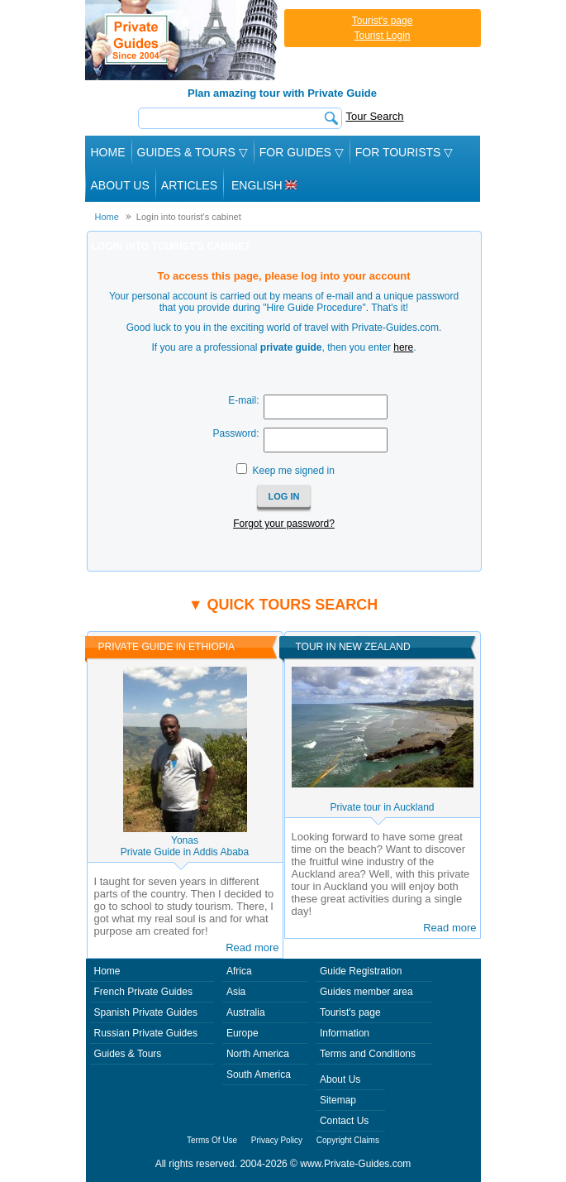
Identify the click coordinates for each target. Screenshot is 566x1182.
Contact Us (344, 1121)
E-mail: (243, 400)
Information (344, 1033)
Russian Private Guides (145, 1033)
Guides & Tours (128, 1054)
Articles (189, 185)
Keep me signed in (293, 470)
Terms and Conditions (368, 1054)
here (403, 347)
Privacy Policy (276, 1140)
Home (108, 152)
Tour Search (375, 116)
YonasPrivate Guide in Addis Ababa (185, 846)
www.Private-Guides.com (355, 1164)
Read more (252, 947)
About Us (120, 185)
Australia (245, 1012)
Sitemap (338, 1100)
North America (257, 1054)
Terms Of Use (212, 1140)
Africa (239, 971)
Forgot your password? (284, 523)
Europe (242, 1033)
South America (258, 1074)
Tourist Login (382, 35)
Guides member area (366, 992)
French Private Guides (143, 992)
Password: (235, 433)
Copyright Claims (347, 1140)
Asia (235, 992)
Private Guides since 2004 (183, 40)
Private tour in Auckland (382, 807)
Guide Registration (361, 971)
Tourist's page (382, 20)
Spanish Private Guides (145, 1012)
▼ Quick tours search (283, 604)
